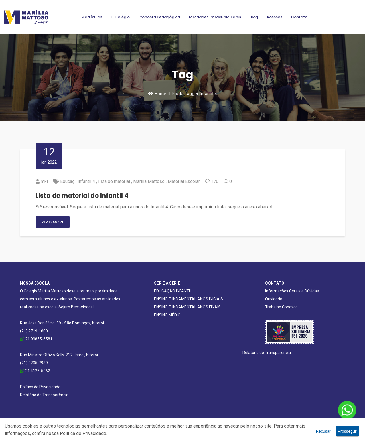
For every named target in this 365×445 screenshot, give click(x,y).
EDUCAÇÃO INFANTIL (173, 291)
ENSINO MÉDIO (167, 315)
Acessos (274, 17)
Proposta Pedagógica (159, 17)
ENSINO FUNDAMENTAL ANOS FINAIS (187, 307)
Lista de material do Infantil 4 (82, 195)
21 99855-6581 (36, 339)
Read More (52, 222)
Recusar (323, 431)
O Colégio (120, 17)
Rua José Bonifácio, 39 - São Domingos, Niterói (62, 323)
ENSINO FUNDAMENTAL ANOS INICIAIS (188, 299)
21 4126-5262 (35, 371)
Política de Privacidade (40, 387)
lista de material (114, 181)
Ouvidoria (273, 299)
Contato (299, 17)
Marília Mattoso (149, 181)
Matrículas (91, 17)
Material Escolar (184, 181)
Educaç (67, 181)
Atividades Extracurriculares (214, 17)
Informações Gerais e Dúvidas (292, 291)
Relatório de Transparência (44, 395)
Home (157, 93)
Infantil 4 (86, 181)
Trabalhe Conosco (281, 307)
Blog (254, 17)
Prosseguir (347, 431)
